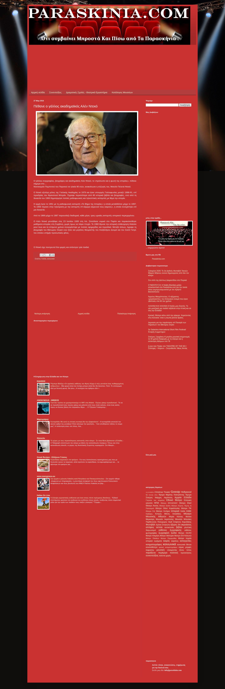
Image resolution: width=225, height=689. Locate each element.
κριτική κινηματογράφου (168, 547)
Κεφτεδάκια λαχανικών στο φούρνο (64, 460)
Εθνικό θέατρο (174, 500)
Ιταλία (182, 511)
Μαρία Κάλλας (176, 517)
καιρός (166, 541)
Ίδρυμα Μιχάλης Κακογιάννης (171, 495)
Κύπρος (158, 514)
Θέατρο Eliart (185, 503)
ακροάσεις (186, 524)
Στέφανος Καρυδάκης (182, 522)
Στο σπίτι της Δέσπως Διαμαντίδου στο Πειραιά (167, 280)
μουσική (161, 550)
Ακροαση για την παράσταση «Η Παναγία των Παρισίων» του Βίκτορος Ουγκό (167, 323)
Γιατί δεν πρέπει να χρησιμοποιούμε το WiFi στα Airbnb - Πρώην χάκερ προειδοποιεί (83, 403)
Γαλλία (43, 259)
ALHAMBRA (150, 492)
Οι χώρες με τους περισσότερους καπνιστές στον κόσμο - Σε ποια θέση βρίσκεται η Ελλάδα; (86, 441)
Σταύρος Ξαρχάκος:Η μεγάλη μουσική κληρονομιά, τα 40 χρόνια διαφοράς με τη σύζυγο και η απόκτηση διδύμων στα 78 (169, 339)
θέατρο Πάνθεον (152, 538)
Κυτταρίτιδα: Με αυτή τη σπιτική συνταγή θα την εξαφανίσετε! (74, 422)
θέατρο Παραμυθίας (169, 538)
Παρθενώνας (151, 522)
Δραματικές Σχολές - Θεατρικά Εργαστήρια (86, 92)
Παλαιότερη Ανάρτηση (126, 314)
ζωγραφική (164, 533)
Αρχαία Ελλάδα (183, 497)
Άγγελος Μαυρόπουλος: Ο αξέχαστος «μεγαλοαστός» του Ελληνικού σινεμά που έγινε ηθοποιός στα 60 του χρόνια (168, 299)
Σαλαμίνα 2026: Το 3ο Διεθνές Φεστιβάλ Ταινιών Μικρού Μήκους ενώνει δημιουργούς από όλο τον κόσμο (168, 273)
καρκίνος (175, 541)
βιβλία (179, 527)
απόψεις (150, 527)
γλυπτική (187, 527)
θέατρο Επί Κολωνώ (182, 536)
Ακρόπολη (168, 497)
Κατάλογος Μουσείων (122, 92)
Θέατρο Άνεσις (152, 506)
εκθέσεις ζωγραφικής (170, 530)
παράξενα (151, 552)
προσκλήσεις (186, 553)
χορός (168, 556)
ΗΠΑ (156, 503)
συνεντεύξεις (152, 555)
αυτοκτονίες (169, 527)
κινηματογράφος (154, 544)
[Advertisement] (90, 52)
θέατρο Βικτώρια (167, 536)
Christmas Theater (162, 492)
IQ (147, 495)
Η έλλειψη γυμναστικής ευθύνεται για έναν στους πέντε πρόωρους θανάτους (80, 498)
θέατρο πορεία (184, 538)
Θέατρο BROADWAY (169, 503)
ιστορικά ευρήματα (154, 541)
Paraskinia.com (158, 259)
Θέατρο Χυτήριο (163, 511)
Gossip (175, 491)
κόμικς (181, 547)
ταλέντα (162, 556)
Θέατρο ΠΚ (186, 508)
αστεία (159, 527)
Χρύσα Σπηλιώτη (163, 525)
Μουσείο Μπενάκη (183, 519)
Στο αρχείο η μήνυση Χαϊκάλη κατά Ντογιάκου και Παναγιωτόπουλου (77, 479)
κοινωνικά (51, 259)
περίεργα (162, 552)
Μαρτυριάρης (43, 419)
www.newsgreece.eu (46, 476)
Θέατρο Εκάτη (164, 506)
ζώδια (174, 533)
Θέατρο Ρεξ (150, 511)
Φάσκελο (41, 438)
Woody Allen (153, 495)
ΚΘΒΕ (188, 511)
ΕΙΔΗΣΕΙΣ (41, 381)
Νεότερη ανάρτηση (42, 314)
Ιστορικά (175, 511)
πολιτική (174, 552)
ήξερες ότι (175, 524)
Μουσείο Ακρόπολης (165, 519)
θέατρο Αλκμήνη (152, 536)
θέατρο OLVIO (184, 533)
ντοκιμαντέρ (172, 550)
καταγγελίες (185, 541)
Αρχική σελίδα (38, 92)
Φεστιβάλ (150, 524)
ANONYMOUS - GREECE (48, 400)
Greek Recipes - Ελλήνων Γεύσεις (52, 457)
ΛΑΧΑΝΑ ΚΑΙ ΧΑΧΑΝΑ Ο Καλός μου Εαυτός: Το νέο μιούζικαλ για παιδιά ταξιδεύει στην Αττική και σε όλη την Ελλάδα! (169, 308)
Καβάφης (149, 514)
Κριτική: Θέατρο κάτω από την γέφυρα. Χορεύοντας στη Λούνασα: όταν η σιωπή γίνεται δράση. (169, 316)
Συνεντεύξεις (55, 92)
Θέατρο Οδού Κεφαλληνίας (167, 508)
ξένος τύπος (185, 550)
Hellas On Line (43, 495)
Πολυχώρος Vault (165, 522)
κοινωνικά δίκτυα (184, 544)
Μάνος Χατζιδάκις (172, 514)
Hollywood (186, 492)
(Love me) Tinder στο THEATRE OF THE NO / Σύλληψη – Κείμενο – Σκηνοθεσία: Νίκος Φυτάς (167, 347)
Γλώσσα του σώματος (155, 500)
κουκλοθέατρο (152, 547)
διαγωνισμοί (151, 530)
